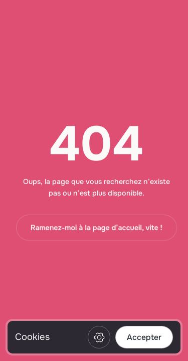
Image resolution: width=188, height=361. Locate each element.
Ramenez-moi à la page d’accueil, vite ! (96, 227)
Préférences (99, 337)
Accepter (144, 337)
